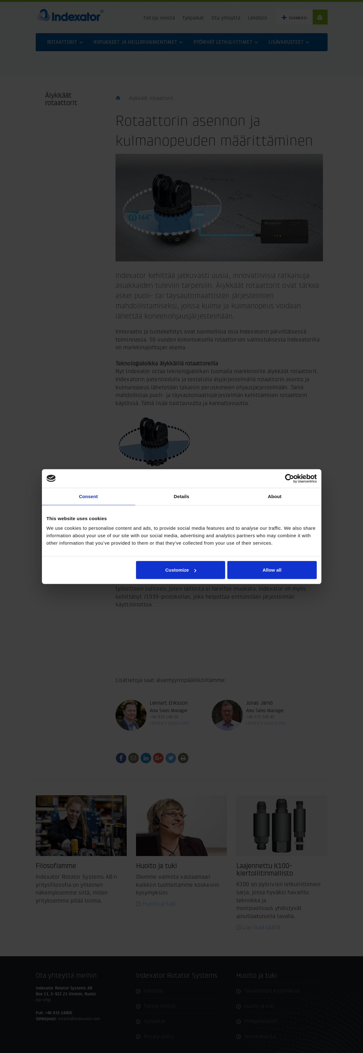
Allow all (272, 570)
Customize (180, 570)
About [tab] (275, 496)
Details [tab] (181, 496)
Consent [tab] (88, 496)
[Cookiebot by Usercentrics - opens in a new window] (289, 478)
